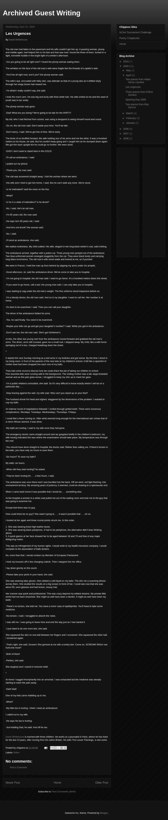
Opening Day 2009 (135, 99)
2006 (126, 138)
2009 (126, 66)
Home (57, 782)
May (128, 70)
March (130, 113)
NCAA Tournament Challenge (135, 32)
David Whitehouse (18, 39)
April (129, 75)
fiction (17, 752)
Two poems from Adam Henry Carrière (137, 81)
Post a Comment (18, 767)
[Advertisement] (132, 201)
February (131, 118)
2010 (126, 61)
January (130, 122)
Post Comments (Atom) (64, 791)
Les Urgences (133, 87)
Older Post (101, 782)
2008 (126, 128)
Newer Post (13, 782)
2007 (126, 133)
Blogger (104, 813)
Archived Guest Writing (41, 13)
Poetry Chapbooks (129, 38)
